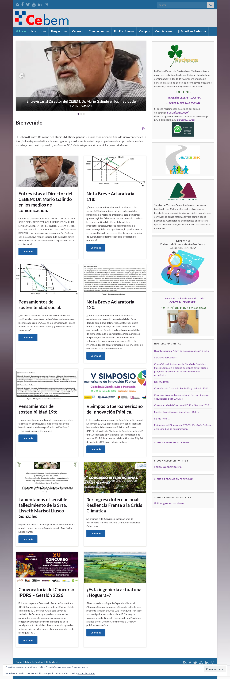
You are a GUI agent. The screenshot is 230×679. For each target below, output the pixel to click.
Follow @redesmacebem (169, 503)
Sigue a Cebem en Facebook (172, 442)
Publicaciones (124, 31)
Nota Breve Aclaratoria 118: (110, 196)
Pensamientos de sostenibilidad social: (39, 304)
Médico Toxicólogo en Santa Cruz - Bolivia (176, 411)
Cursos (77, 31)
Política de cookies (86, 673)
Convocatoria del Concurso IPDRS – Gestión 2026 (46, 592)
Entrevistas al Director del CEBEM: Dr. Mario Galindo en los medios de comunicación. (81, 103)
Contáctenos (163, 31)
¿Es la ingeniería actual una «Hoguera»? (113, 592)
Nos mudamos (162, 381)
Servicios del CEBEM (165, 357)
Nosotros (38, 31)
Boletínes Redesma (192, 31)
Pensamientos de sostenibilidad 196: (37, 409)
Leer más (28, 251)
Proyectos (59, 31)
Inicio (21, 31)
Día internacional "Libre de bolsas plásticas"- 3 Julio (181, 350)
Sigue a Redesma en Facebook (173, 479)
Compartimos (99, 31)
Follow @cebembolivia (168, 466)
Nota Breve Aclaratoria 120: (110, 304)
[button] (21, 75)
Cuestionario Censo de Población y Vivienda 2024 (181, 388)
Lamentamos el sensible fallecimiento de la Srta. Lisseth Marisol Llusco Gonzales (42, 508)
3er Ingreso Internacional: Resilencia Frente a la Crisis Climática (114, 505)
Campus (144, 31)
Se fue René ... (162, 418)
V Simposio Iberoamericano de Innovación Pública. (114, 409)
